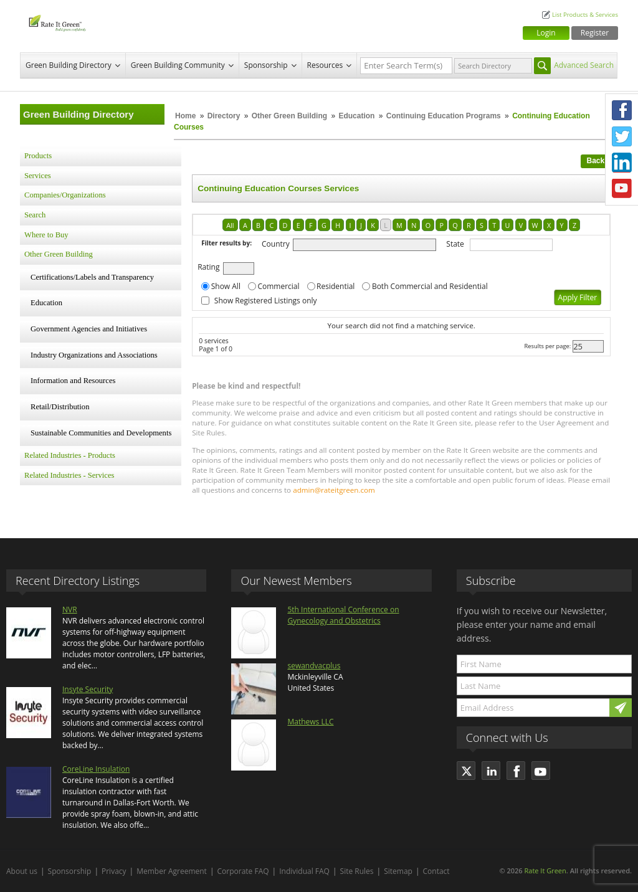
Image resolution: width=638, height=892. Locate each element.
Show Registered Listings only (265, 300)
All (230, 225)
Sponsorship (266, 65)
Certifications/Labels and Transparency (92, 277)
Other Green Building (289, 116)
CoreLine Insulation (96, 769)
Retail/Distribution (60, 406)
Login (545, 32)
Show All (225, 286)
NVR (69, 609)
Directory (223, 116)
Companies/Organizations (65, 195)
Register (595, 32)
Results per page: (548, 346)
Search (34, 215)
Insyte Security (87, 689)
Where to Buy (46, 234)
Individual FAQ (304, 871)
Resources (325, 65)
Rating (208, 267)
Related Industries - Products (69, 455)
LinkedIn (622, 163)
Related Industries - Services (69, 475)
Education (357, 116)
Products (38, 155)
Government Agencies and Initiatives (89, 329)
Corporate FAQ (243, 871)
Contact (436, 871)
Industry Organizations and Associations (94, 355)
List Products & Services (585, 15)
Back (596, 160)
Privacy (114, 871)
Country (276, 244)
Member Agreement (171, 871)
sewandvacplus (313, 665)
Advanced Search (584, 65)
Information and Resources (73, 380)
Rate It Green (545, 870)
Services (37, 175)
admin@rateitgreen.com (334, 490)
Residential (336, 286)
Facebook (622, 110)
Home (185, 116)
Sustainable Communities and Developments (101, 433)
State (455, 244)
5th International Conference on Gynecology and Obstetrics (343, 615)
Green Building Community (178, 65)
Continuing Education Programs (443, 116)
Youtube (622, 189)
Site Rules (357, 871)
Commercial (278, 286)
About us (21, 871)
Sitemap (398, 871)
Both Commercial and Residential (430, 286)
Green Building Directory (69, 65)
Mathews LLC (310, 721)
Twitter (622, 136)
